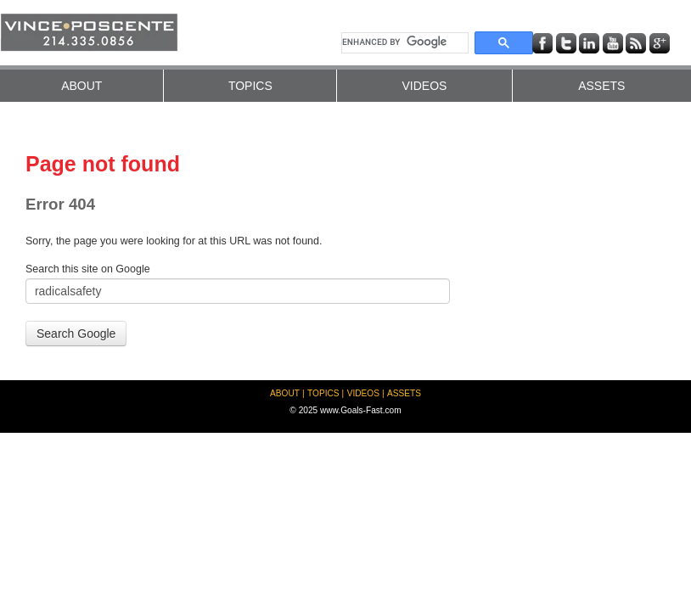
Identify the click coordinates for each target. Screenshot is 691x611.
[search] (402, 42)
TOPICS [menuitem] (250, 85)
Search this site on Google (87, 269)
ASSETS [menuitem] (601, 85)
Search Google (76, 333)
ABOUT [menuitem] (81, 85)
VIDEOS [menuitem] (424, 85)
